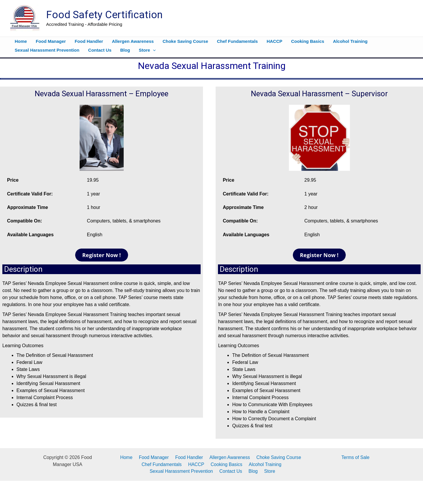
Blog (253, 471)
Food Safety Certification (104, 15)
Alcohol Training (263, 464)
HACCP (197, 464)
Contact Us (232, 471)
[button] (153, 50)
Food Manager (154, 457)
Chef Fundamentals (163, 464)
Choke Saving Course (276, 457)
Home (128, 457)
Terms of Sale (355, 457)
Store (268, 471)
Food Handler (188, 457)
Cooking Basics (226, 464)
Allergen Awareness (228, 457)
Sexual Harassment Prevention (183, 471)
